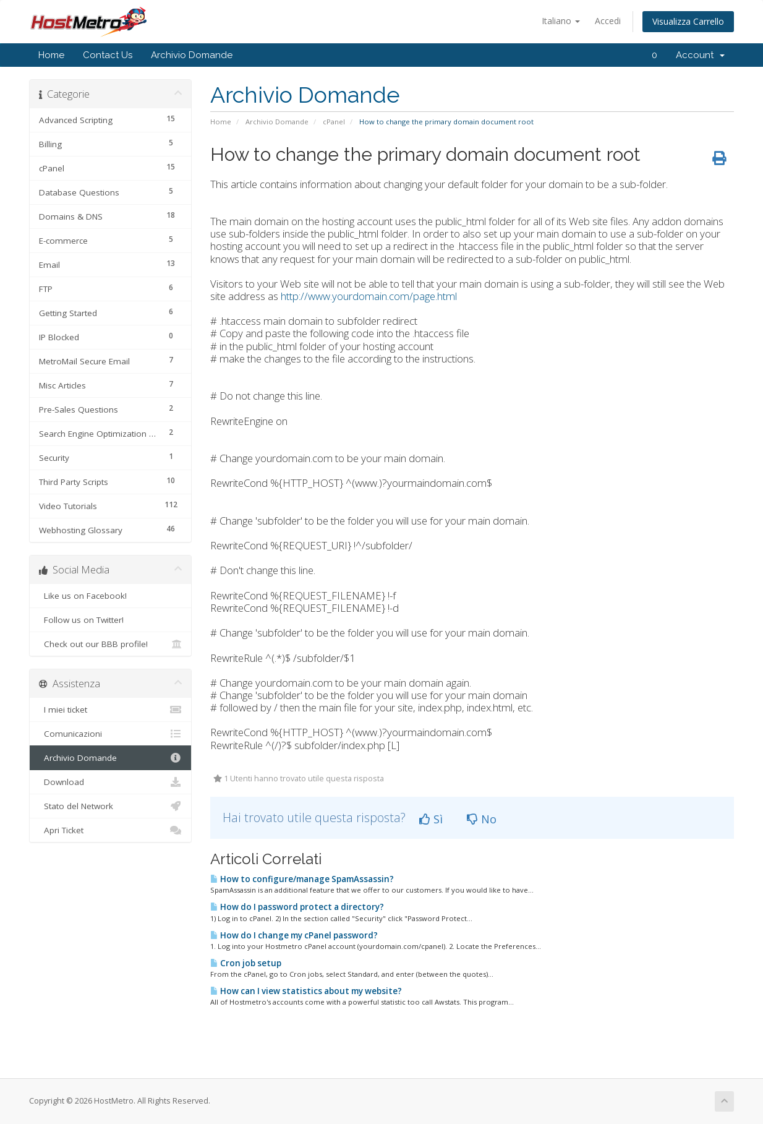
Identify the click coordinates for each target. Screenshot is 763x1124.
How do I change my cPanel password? (294, 935)
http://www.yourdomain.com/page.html (369, 296)
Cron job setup (245, 963)
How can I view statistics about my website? (306, 991)
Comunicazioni (110, 733)
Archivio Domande (191, 55)
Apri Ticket (110, 830)
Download (110, 781)
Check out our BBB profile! (110, 644)
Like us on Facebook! (110, 595)
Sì (431, 819)
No (482, 819)
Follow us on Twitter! (110, 619)
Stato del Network (110, 806)
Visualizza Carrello (688, 21)
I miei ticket (110, 709)
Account (700, 55)
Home (51, 55)
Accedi (608, 21)
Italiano (561, 21)
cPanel (334, 121)
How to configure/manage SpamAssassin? (302, 879)
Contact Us (107, 55)
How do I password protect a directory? (297, 906)
